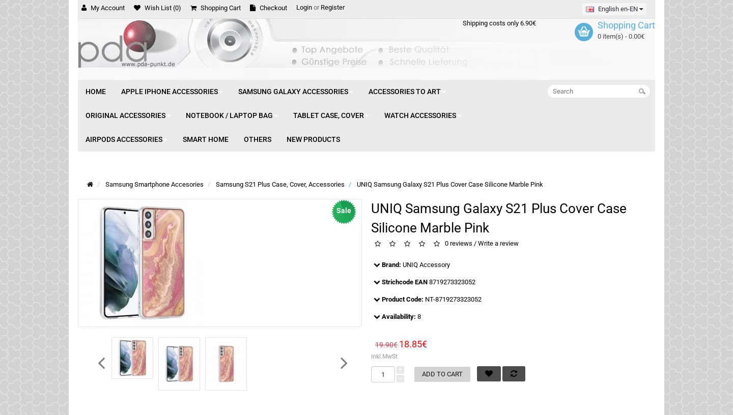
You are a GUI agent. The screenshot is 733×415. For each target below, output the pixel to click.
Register (333, 7)
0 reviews (458, 244)
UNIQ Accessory (426, 265)
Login (304, 7)
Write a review (498, 244)
